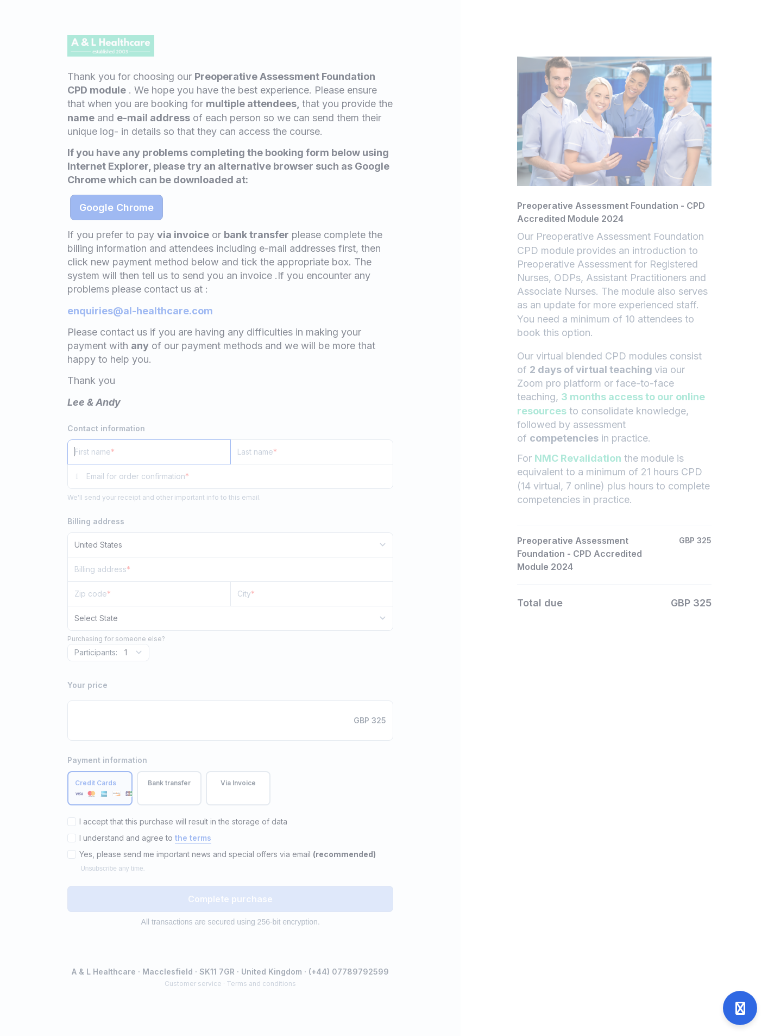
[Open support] (740, 1008)
